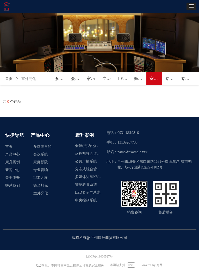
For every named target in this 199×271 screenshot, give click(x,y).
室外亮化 (156, 78)
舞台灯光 (140, 78)
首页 (9, 79)
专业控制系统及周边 (171, 78)
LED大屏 (124, 78)
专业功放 (187, 78)
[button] (191, 6)
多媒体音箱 (61, 78)
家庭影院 (93, 78)
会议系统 (77, 78)
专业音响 (108, 78)
